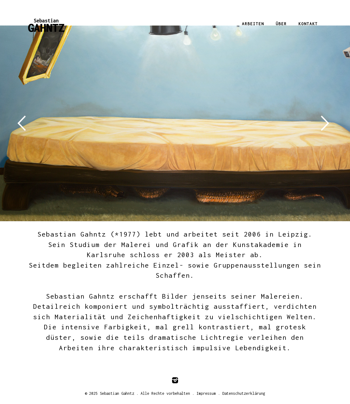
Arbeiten (253, 24)
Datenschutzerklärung (243, 393)
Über (281, 24)
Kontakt (308, 24)
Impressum (206, 393)
